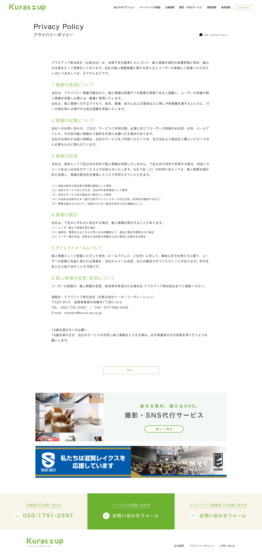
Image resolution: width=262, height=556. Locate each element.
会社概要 (179, 545)
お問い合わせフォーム (135, 516)
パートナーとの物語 (149, 7)
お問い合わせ (227, 545)
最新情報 (211, 7)
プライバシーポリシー (202, 545)
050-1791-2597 (48, 515)
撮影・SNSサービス (191, 7)
